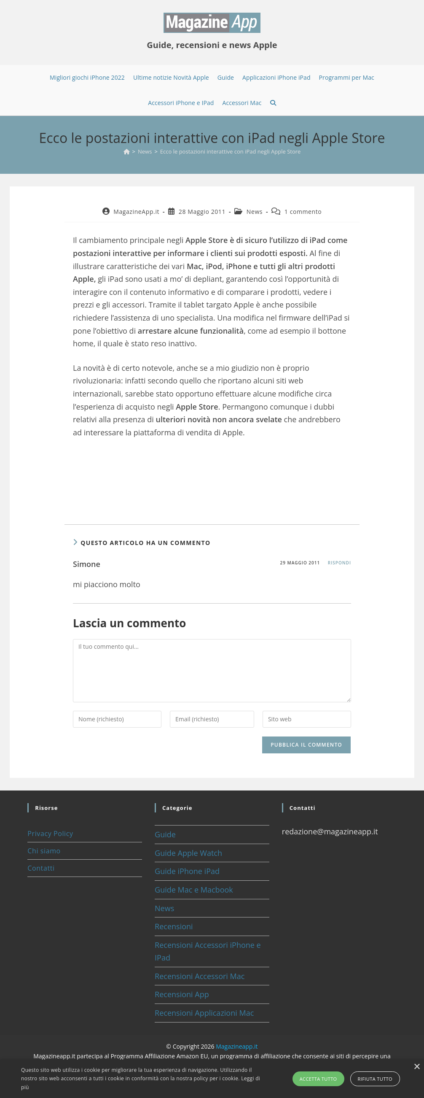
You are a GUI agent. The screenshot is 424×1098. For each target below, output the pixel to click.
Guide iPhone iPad (187, 871)
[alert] (212, 1079)
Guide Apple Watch (188, 853)
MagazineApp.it (136, 212)
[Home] (126, 151)
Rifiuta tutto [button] (375, 1079)
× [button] (416, 1067)
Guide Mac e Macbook (194, 890)
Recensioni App (182, 994)
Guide (165, 834)
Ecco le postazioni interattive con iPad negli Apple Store (230, 151)
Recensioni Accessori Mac (199, 976)
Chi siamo (43, 850)
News (255, 212)
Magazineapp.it (237, 1046)
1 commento (303, 212)
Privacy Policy (50, 833)
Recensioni (174, 926)
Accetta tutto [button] (318, 1079)
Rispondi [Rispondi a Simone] (339, 563)
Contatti (40, 868)
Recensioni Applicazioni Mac (204, 1013)
